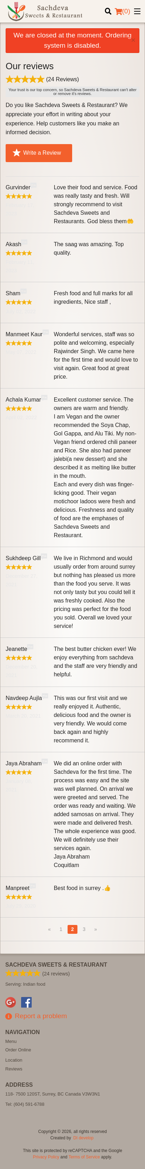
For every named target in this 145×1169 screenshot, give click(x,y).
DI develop (83, 1137)
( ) (122, 11)
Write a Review (37, 153)
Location (13, 1060)
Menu (11, 1041)
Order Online (18, 1049)
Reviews (13, 1069)
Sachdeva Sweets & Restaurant (56, 965)
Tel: (24, 1104)
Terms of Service (84, 1157)
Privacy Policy (46, 1157)
